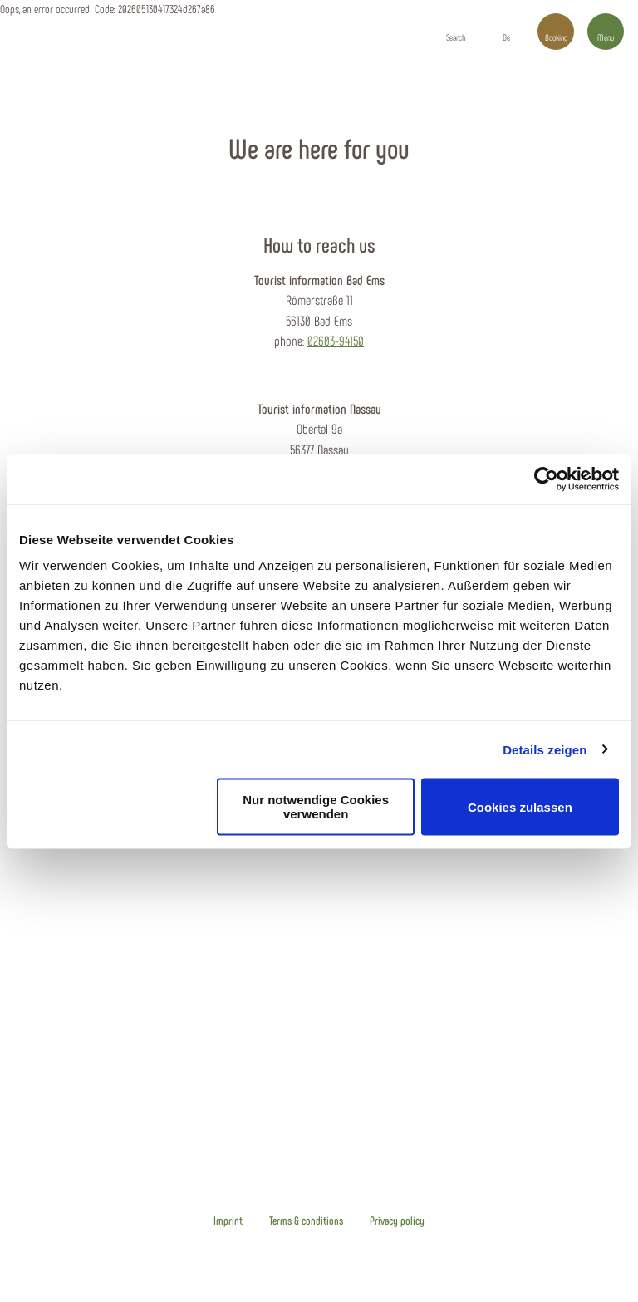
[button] (506, 31)
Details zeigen (544, 749)
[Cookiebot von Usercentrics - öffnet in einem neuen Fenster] (546, 478)
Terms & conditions (306, 1220)
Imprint (228, 1220)
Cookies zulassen (520, 806)
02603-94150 (335, 340)
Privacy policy (397, 1220)
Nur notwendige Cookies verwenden (316, 807)
